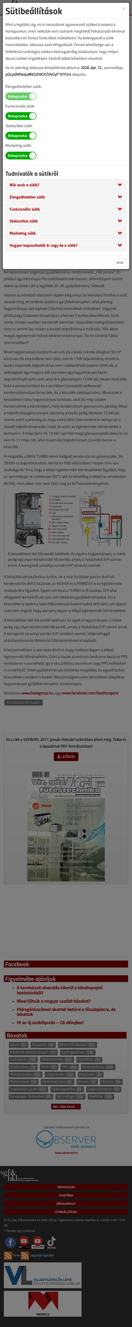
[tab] (66, 185)
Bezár (120, 262)
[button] (24, 184)
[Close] (123, 8)
